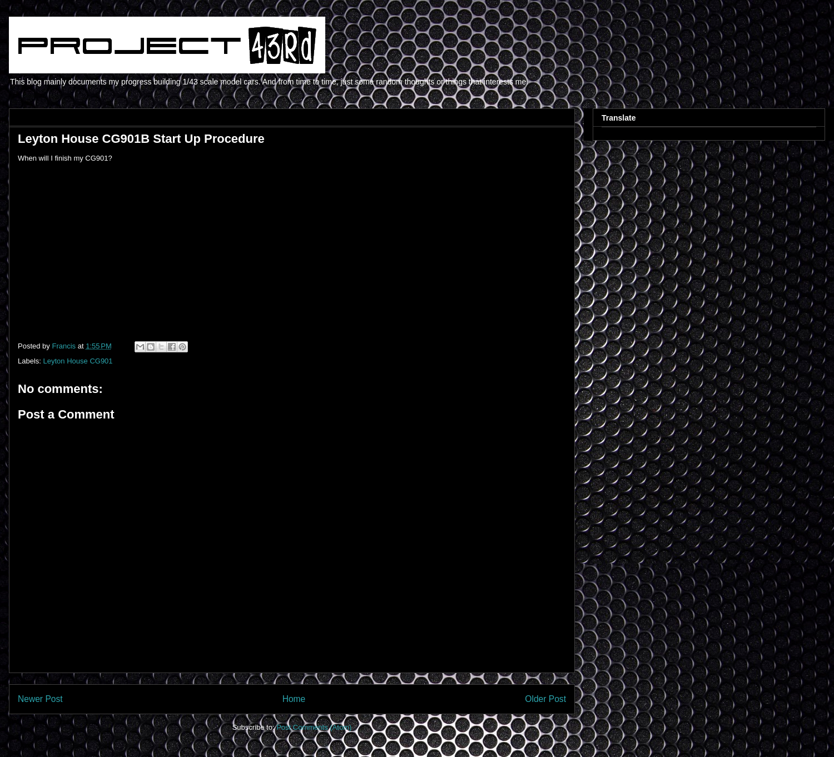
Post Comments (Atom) (313, 727)
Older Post (545, 699)
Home (294, 699)
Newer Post (40, 699)
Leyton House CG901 (78, 361)
